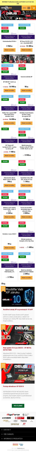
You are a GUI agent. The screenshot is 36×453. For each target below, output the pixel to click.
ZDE (18, 3)
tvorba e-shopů (17, 450)
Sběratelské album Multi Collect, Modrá (9, 178)
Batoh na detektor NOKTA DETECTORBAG (27, 271)
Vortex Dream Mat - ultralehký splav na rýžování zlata (26, 209)
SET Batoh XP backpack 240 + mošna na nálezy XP (9, 147)
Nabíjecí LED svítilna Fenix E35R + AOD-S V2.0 (9, 209)
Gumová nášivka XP (26, 77)
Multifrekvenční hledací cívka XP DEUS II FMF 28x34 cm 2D (26, 147)
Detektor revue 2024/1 (9, 234)
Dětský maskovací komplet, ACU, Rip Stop (26, 240)
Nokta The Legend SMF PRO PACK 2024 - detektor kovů (9, 114)
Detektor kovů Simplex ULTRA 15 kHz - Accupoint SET (26, 114)
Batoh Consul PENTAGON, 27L (9, 271)
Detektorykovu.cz (20, 448)
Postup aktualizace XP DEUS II (13, 386)
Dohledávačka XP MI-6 (9, 41)
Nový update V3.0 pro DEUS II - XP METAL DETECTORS (17, 349)
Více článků (18, 406)
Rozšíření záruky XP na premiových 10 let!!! (18, 309)
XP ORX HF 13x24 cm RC (9, 83)
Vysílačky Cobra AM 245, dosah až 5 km (26, 178)
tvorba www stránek (25, 450)
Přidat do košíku (9, 50)
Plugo (12, 450)
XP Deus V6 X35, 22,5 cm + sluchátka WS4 (26, 42)
